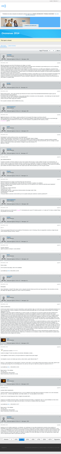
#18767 (58, 91)
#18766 (58, 63)
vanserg (9, 149)
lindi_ (8, 339)
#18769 (58, 134)
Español (4, 447)
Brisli (8, 254)
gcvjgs (8, 83)
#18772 (58, 207)
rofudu (8, 217)
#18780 (58, 425)
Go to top (57, 447)
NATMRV (9, 55)
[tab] (12, 46)
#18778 (58, 347)
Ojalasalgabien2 (11, 106)
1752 (38, 439)
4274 (50, 439)
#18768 (58, 114)
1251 (16, 439)
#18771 (58, 179)
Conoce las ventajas (30, 25)
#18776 (58, 284)
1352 (33, 439)
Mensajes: (24, 59)
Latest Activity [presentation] (12, 45)
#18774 (58, 245)
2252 (44, 439)
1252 (21, 439)
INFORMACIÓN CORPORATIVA (31, 447)
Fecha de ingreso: (11, 59)
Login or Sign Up (54, 1)
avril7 (8, 126)
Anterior (6, 439)
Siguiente (57, 439)
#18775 (58, 262)
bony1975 (9, 276)
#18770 (58, 157)
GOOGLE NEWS (42, 447)
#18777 (58, 304)
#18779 (58, 387)
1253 (27, 439)
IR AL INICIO (50, 447)
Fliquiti (9, 171)
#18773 (58, 225)
